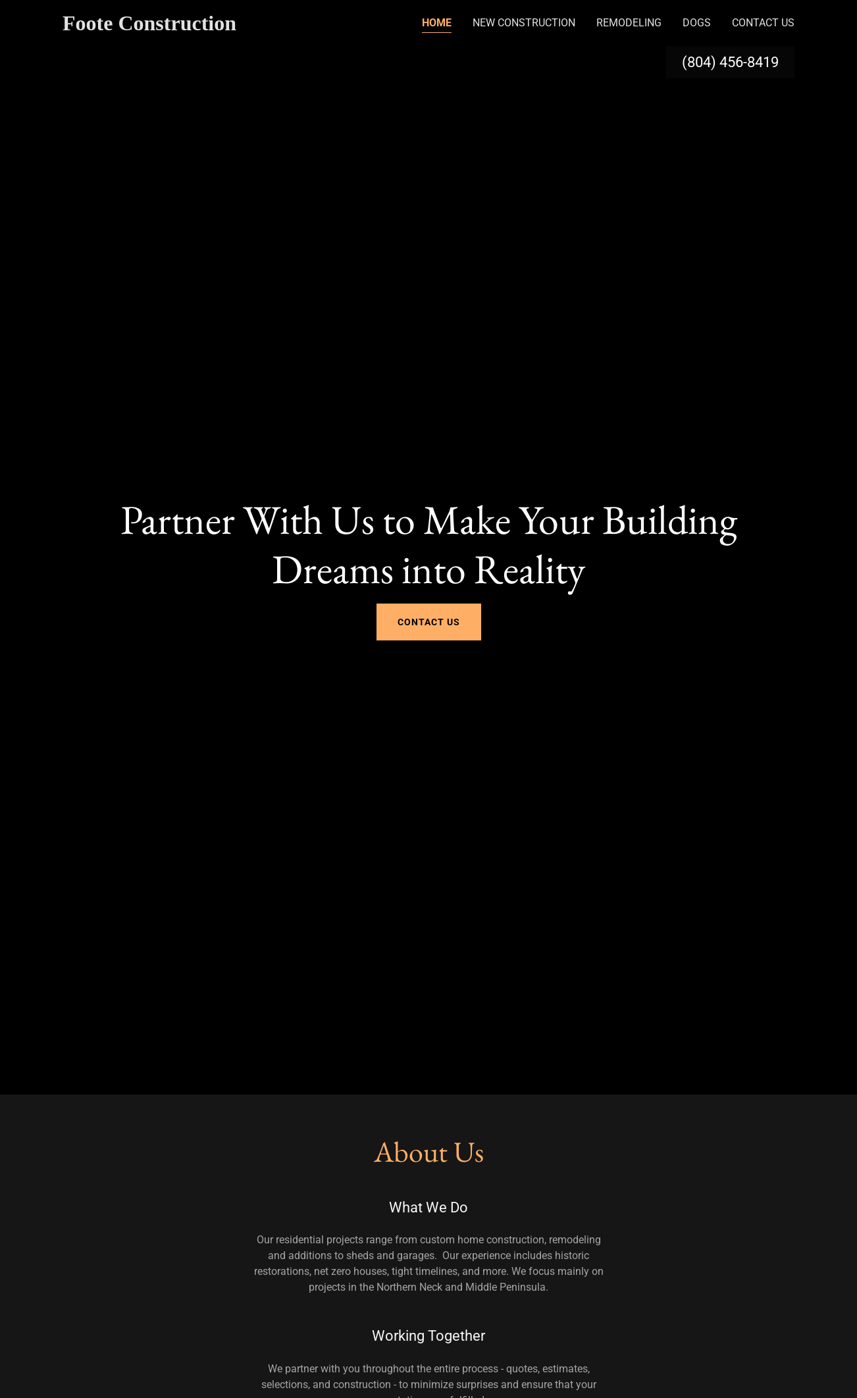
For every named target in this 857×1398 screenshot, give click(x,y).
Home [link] (437, 22)
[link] (173, 26)
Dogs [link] (697, 22)
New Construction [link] (524, 22)
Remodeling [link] (629, 22)
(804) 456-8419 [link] (730, 62)
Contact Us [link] (763, 22)
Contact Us (429, 622)
